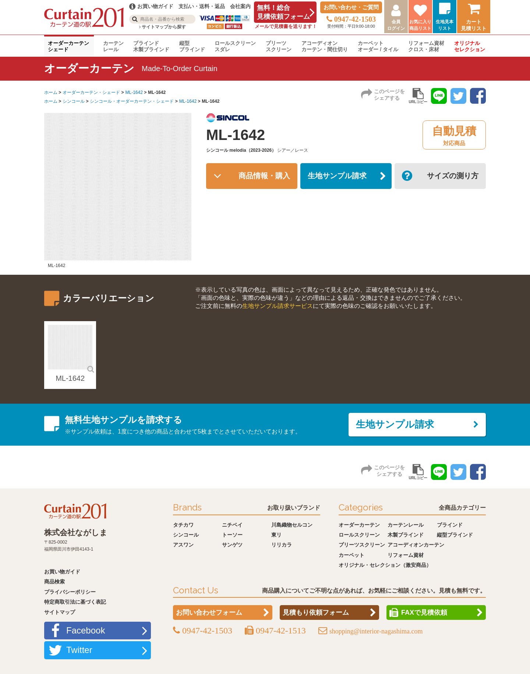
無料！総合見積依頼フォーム (283, 12)
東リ (276, 535)
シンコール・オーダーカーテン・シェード (132, 101)
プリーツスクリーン (279, 46)
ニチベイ (232, 525)
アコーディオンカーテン (416, 545)
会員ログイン (396, 25)
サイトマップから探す (162, 27)
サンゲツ (232, 545)
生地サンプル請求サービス (277, 306)
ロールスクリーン (359, 535)
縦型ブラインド (192, 46)
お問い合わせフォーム (209, 612)
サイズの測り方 (452, 176)
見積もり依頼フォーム (316, 612)
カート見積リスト (474, 25)
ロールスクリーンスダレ (235, 46)
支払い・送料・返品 (202, 6)
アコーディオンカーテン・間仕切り (324, 46)
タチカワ (183, 525)
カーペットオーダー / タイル (378, 46)
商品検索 (54, 582)
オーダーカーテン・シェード (91, 92)
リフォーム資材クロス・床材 (426, 46)
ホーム (50, 92)
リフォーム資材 (406, 555)
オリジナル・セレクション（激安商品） (385, 565)
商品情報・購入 (264, 176)
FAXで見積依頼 (424, 612)
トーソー (232, 535)
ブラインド (450, 525)
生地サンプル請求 (337, 176)
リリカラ (281, 545)
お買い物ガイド (62, 572)
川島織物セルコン (291, 525)
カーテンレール (113, 46)
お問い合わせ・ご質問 (351, 7)
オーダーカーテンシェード (68, 46)
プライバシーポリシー (70, 592)
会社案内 (240, 6)
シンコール (74, 101)
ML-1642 (133, 92)
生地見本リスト (444, 25)
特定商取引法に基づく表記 (75, 602)
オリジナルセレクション (469, 46)
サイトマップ (59, 612)
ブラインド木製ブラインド (151, 46)
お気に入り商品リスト (420, 25)
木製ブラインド (406, 535)
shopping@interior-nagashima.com (376, 631)
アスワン (183, 545)
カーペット (351, 555)
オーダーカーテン (359, 525)
